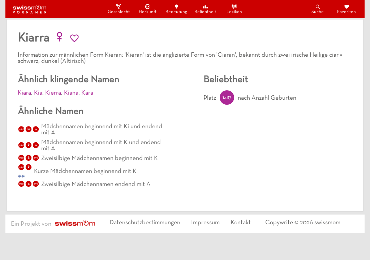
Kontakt (241, 223)
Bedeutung (176, 9)
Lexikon (234, 9)
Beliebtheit (205, 9)
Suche (317, 9)
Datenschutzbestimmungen (144, 223)
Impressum (205, 223)
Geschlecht (118, 9)
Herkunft (147, 9)
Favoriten (346, 9)
